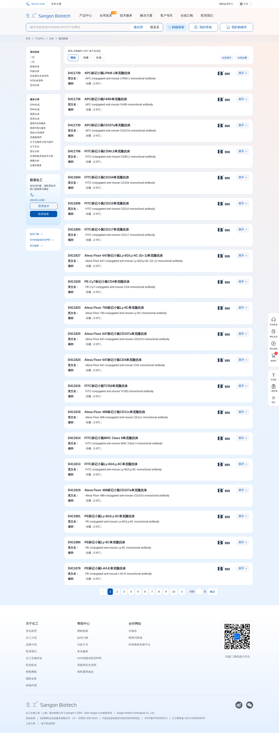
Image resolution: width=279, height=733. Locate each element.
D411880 (74, 542)
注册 (59, 4)
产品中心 (85, 15)
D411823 (74, 307)
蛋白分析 (34, 151)
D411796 (74, 151)
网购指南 (82, 630)
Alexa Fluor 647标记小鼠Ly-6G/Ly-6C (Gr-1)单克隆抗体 (123, 255)
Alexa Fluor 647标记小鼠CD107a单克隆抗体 (115, 333)
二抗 (32, 61)
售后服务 (34, 245)
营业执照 (31, 630)
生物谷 (133, 630)
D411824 (74, 359)
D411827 (74, 255)
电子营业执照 (48, 723)
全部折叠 (242, 57)
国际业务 (31, 678)
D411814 (74, 438)
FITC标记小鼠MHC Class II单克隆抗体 (111, 438)
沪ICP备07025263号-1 (156, 718)
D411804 (74, 177)
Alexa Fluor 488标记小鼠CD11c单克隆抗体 (114, 412)
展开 (241, 73)
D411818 (74, 412)
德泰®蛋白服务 (38, 128)
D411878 (74, 568)
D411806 (74, 203)
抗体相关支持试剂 (39, 76)
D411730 (74, 125)
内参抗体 (34, 71)
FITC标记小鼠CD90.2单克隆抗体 (107, 151)
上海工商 (31, 723)
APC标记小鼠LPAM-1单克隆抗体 (107, 73)
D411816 (74, 386)
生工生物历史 (34, 658)
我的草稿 (203, 27)
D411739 (74, 73)
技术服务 (126, 15)
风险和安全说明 (86, 664)
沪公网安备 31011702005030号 (188, 718)
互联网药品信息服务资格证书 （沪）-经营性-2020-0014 (68, 718)
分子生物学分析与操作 (41, 142)
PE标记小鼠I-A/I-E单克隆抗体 (105, 568)
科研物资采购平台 (139, 644)
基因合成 (34, 114)
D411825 (74, 333)
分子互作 (34, 146)
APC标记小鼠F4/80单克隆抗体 (105, 99)
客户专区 (166, 15)
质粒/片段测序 (37, 132)
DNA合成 (34, 104)
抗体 (51, 38)
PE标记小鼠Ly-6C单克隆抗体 (104, 542)
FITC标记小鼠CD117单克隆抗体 (106, 229)
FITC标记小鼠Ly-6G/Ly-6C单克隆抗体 (111, 464)
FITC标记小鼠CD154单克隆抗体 (106, 177)
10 (173, 591)
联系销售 (43, 214)
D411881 (74, 516)
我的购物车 (236, 27)
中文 (246, 4)
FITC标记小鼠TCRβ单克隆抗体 (106, 386)
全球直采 (106, 15)
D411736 (74, 99)
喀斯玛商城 (135, 637)
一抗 (32, 57)
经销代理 (31, 685)
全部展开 (226, 57)
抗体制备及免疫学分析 (41, 156)
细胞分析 (34, 160)
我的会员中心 (226, 4)
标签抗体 (34, 66)
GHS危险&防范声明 (40, 239)
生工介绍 (31, 637)
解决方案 (146, 15)
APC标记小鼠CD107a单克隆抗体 (107, 125)
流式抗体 (63, 38)
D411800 (74, 229)
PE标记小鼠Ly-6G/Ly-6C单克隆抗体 (109, 516)
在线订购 (187, 15)
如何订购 (34, 234)
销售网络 (31, 671)
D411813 (74, 464)
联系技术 (43, 206)
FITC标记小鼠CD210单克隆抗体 (106, 203)
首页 (28, 38)
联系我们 (207, 15)
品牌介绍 (31, 644)
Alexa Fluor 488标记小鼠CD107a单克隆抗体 (115, 490)
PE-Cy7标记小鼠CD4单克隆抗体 (107, 281)
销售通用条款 (85, 671)
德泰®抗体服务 (38, 123)
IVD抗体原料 (36, 80)
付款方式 (82, 644)
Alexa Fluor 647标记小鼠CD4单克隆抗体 (113, 359)
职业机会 (31, 664)
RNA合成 (34, 109)
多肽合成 (34, 118)
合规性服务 (36, 165)
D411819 (74, 490)
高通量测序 (36, 137)
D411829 (74, 281)
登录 (53, 4)
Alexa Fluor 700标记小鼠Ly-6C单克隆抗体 (114, 307)
